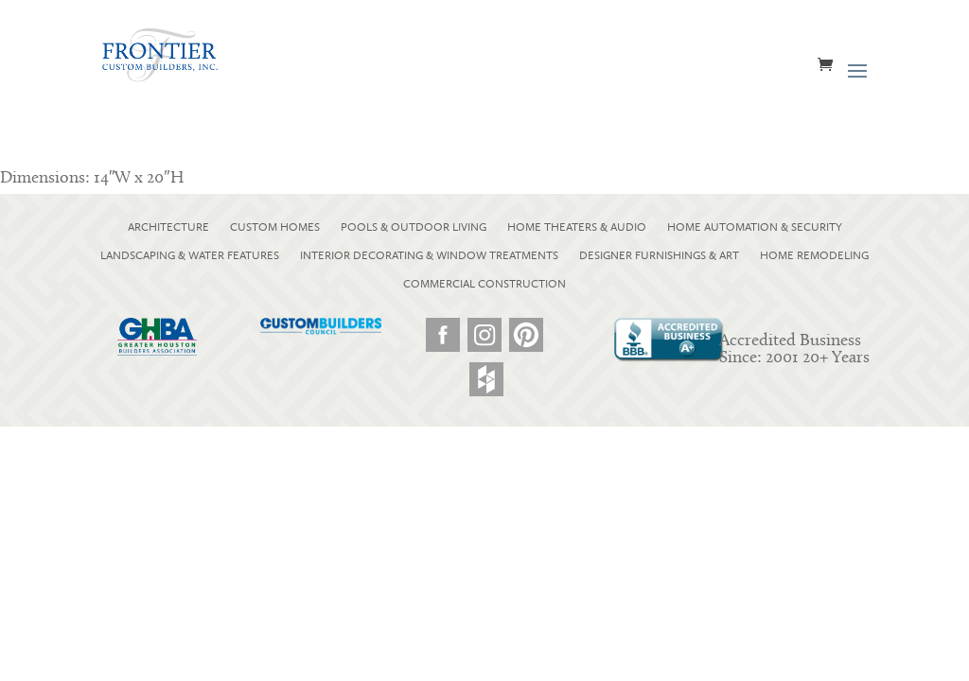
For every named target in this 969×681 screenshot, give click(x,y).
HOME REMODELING (814, 255)
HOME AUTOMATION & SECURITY (754, 227)
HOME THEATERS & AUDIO (576, 227)
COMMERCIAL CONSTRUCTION (484, 283)
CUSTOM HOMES (275, 227)
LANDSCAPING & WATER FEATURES (189, 255)
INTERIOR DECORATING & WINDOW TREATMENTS (429, 255)
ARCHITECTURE (168, 227)
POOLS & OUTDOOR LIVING (413, 227)
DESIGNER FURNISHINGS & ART (659, 255)
